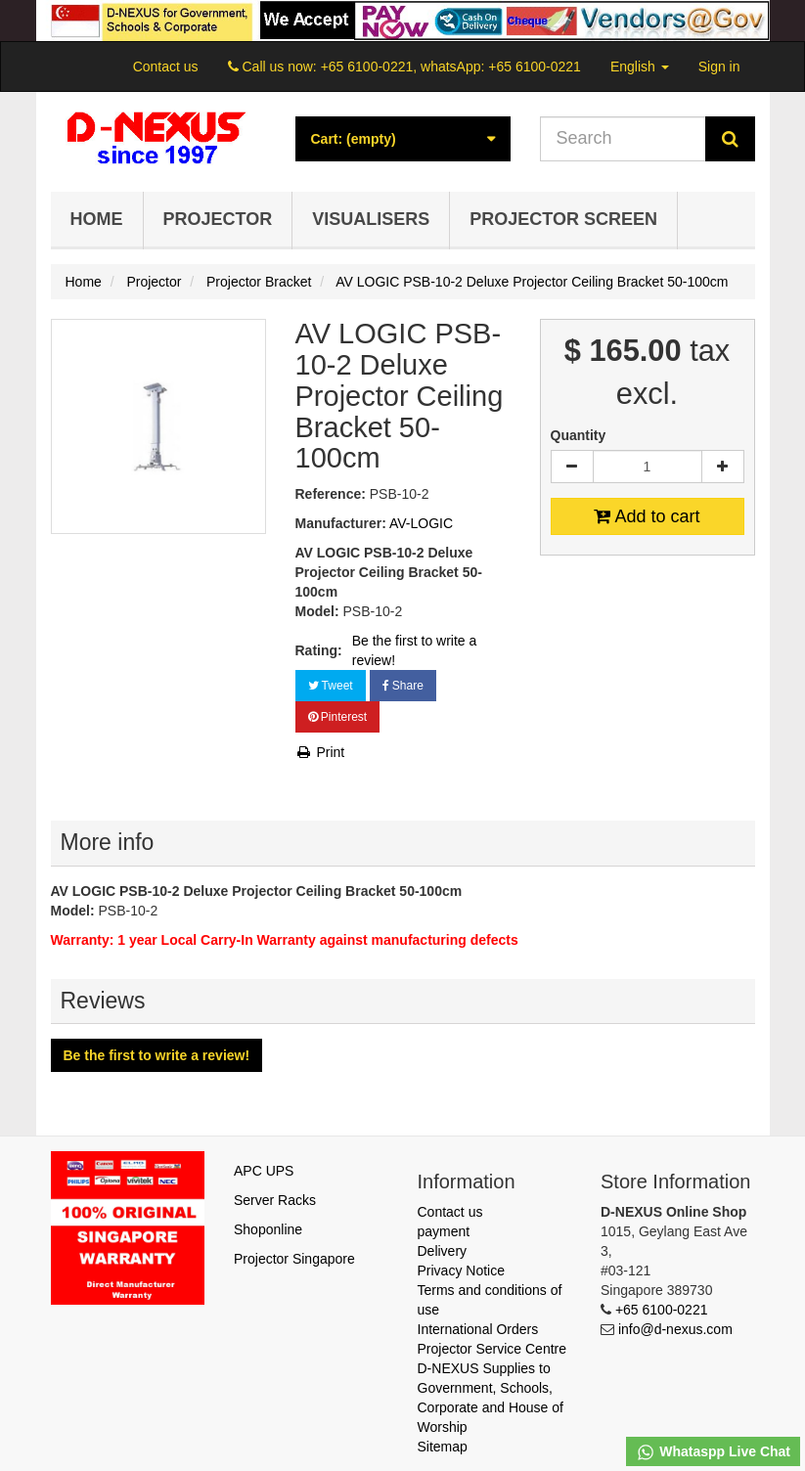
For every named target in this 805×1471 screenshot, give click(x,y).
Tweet (330, 685)
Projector (218, 219)
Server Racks (275, 1200)
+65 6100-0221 (661, 1309)
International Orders (478, 1329)
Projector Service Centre (492, 1349)
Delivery (443, 1251)
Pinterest (338, 717)
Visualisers (370, 219)
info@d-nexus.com (675, 1329)
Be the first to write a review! (414, 650)
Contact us (166, 66)
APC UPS (263, 1171)
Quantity (578, 435)
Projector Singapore (294, 1259)
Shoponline (268, 1229)
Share (403, 685)
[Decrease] (572, 466)
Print (320, 752)
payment (444, 1231)
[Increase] (722, 466)
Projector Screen (563, 219)
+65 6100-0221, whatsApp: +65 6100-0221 (451, 66)
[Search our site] (623, 138)
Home (96, 219)
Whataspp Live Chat (713, 1452)
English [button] (639, 66)
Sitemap (443, 1446)
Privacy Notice (461, 1270)
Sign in (719, 66)
